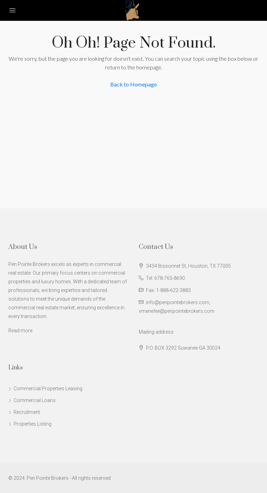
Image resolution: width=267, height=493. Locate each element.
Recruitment (27, 412)
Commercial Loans (35, 400)
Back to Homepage (133, 84)
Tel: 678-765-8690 (165, 278)
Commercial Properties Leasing (48, 388)
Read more (20, 330)
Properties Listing (32, 424)
